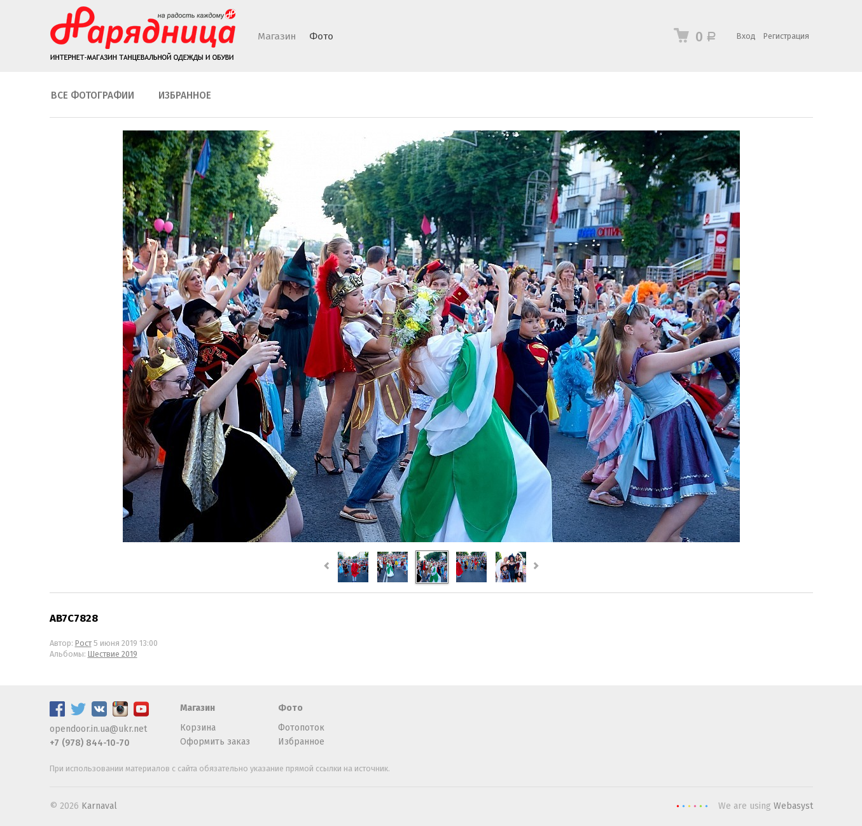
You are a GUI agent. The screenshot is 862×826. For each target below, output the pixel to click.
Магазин (277, 36)
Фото (321, 36)
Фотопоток (301, 727)
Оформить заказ (215, 741)
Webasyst (793, 806)
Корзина (198, 727)
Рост (83, 643)
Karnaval (99, 806)
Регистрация (786, 36)
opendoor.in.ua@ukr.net (98, 729)
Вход (746, 36)
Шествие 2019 (112, 654)
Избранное (184, 95)
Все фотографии (92, 95)
